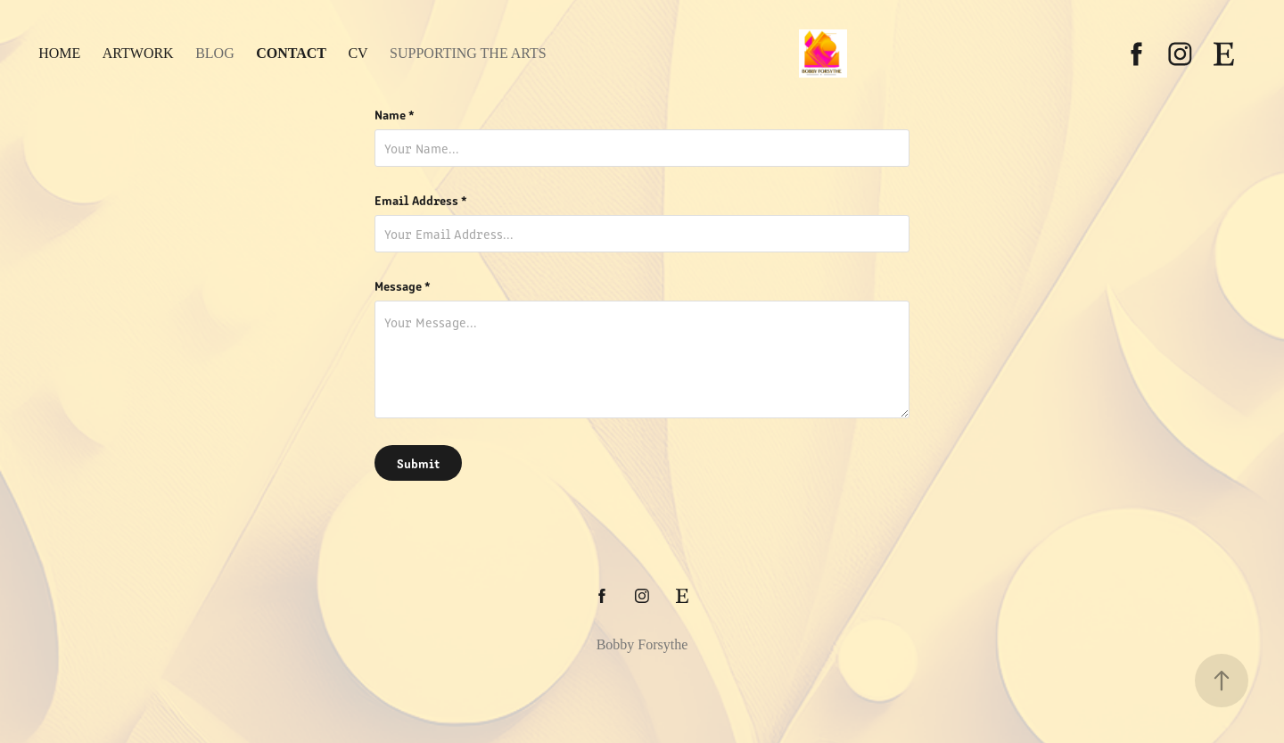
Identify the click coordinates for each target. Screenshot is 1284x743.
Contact (291, 53)
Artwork (138, 53)
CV (357, 53)
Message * (402, 285)
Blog (215, 53)
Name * (394, 114)
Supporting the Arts (468, 53)
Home (59, 53)
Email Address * (420, 200)
